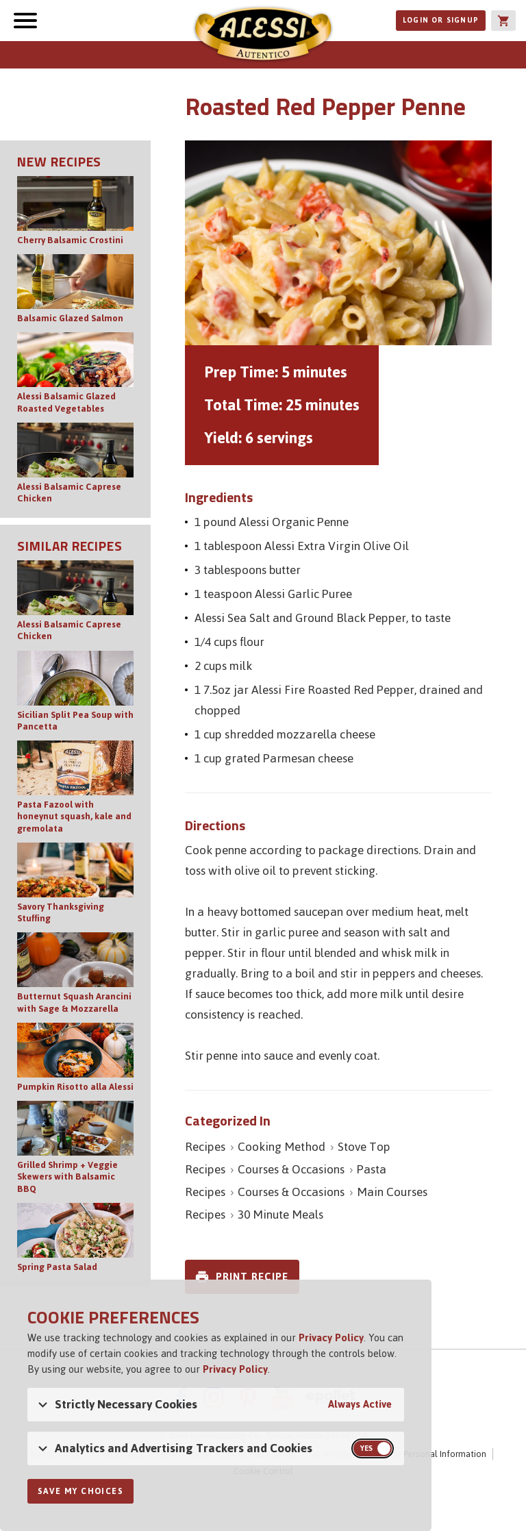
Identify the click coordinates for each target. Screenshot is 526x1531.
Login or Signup (441, 20)
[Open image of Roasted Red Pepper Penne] (338, 242)
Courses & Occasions (291, 1169)
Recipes (205, 1146)
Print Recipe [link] (252, 1276)
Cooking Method (281, 1146)
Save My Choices (80, 1491)
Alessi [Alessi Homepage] (263, 35)
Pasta (371, 1169)
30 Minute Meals (280, 1214)
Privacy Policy (331, 1337)
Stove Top (364, 1146)
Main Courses (392, 1192)
